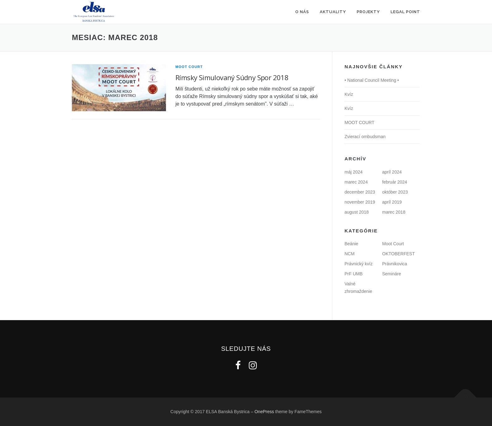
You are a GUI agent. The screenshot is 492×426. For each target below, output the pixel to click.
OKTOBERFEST (398, 253)
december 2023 (360, 192)
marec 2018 (393, 212)
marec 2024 (356, 181)
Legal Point (405, 11)
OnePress (264, 411)
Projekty (368, 11)
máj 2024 (354, 171)
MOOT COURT (359, 122)
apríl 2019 (392, 202)
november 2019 (360, 202)
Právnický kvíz (358, 263)
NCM (350, 253)
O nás (302, 11)
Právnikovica (394, 263)
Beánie (351, 243)
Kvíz (349, 94)
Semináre (391, 273)
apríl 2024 (392, 171)
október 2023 (395, 192)
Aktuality (333, 11)
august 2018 (357, 212)
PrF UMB (354, 273)
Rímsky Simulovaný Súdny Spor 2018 (231, 77)
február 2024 (394, 181)
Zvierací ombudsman (365, 136)
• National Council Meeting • (372, 80)
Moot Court (189, 67)
